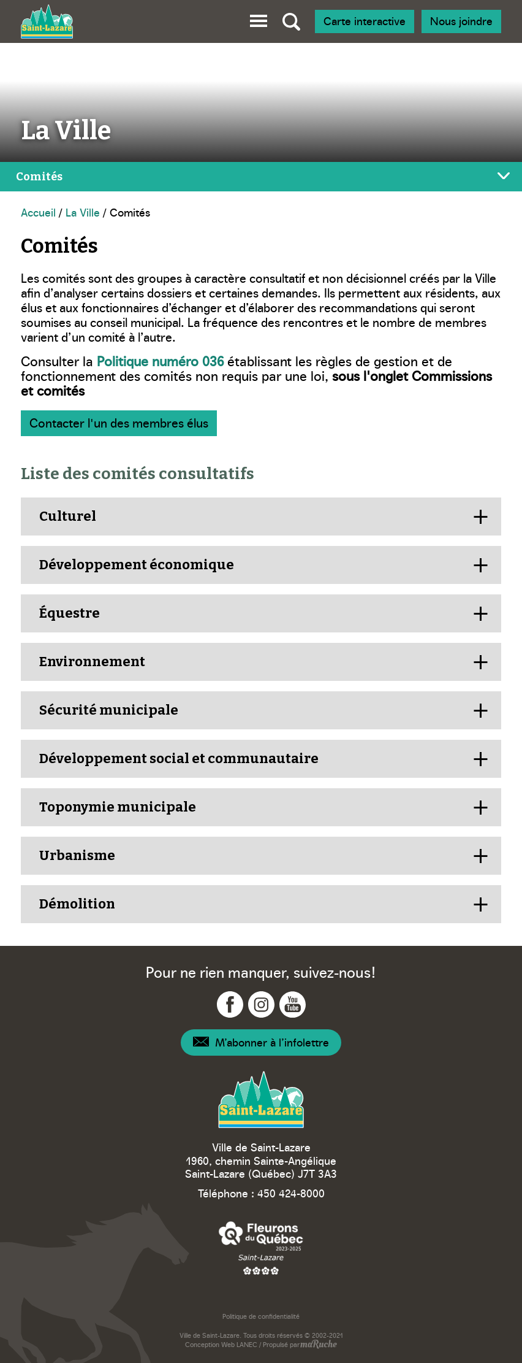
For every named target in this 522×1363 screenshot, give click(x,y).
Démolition (77, 904)
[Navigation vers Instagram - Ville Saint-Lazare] (261, 1004)
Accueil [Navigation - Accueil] (38, 212)
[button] (258, 19)
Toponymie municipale (117, 807)
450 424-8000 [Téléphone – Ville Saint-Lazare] (291, 1192)
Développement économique (136, 564)
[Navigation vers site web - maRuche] (318, 1345)
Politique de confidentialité (261, 1316)
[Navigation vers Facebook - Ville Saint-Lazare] (230, 1004)
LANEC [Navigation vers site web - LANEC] (246, 1344)
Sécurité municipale (110, 710)
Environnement (92, 661)
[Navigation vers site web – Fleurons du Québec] (261, 1247)
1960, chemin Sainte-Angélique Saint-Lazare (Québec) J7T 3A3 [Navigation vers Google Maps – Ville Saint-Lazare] (261, 1167)
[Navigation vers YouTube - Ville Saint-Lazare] (292, 1004)
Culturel (67, 516)
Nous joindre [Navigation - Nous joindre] (461, 20)
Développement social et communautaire (179, 758)
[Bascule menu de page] (261, 176)
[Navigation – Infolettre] (261, 1042)
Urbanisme (77, 855)
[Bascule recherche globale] (291, 21)
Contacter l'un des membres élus (118, 422)
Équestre (69, 613)
